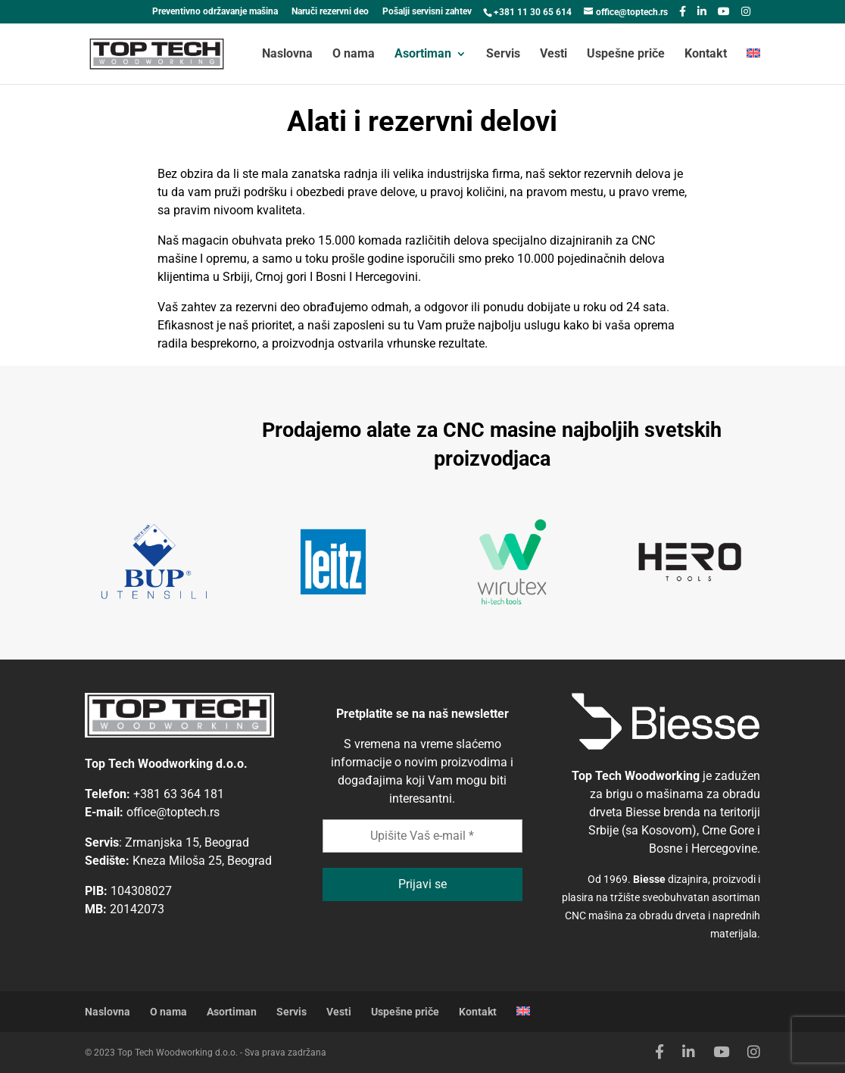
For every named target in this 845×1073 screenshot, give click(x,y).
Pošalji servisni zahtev (427, 12)
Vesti (553, 54)
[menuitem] (753, 66)
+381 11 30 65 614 (533, 12)
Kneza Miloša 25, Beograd (202, 860)
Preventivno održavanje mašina (215, 12)
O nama (353, 54)
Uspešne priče (626, 54)
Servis (503, 54)
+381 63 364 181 (178, 794)
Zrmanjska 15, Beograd (187, 842)
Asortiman (422, 54)
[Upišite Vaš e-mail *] (423, 836)
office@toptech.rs (173, 812)
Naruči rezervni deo (330, 12)
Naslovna (287, 54)
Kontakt (705, 54)
